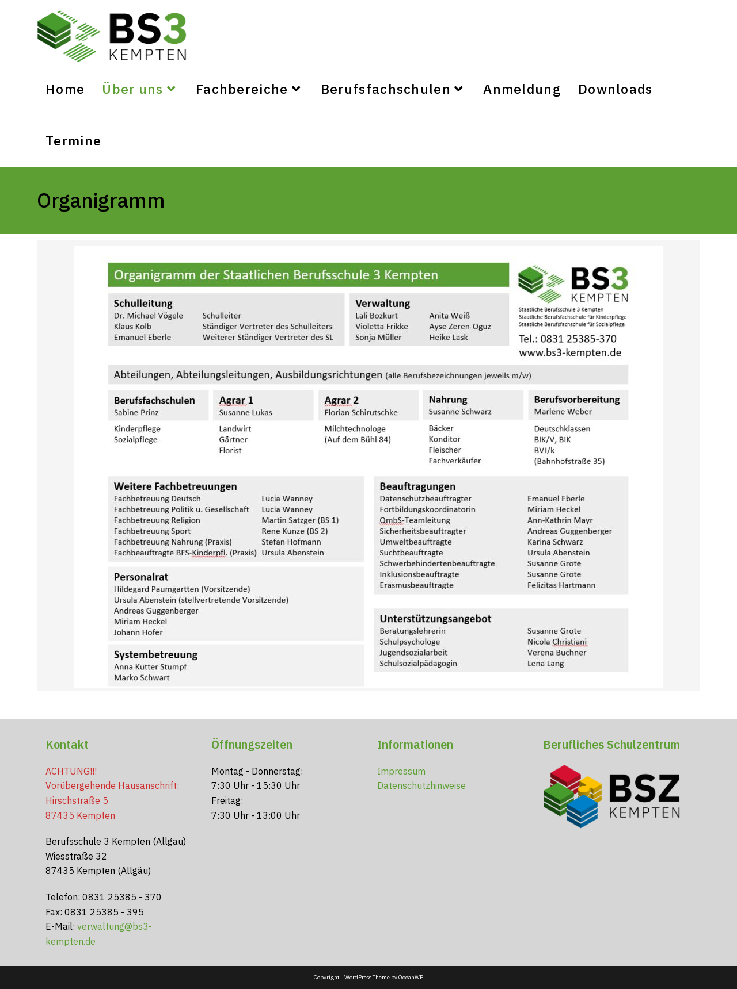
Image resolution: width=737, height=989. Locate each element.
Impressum (401, 771)
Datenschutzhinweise (421, 785)
